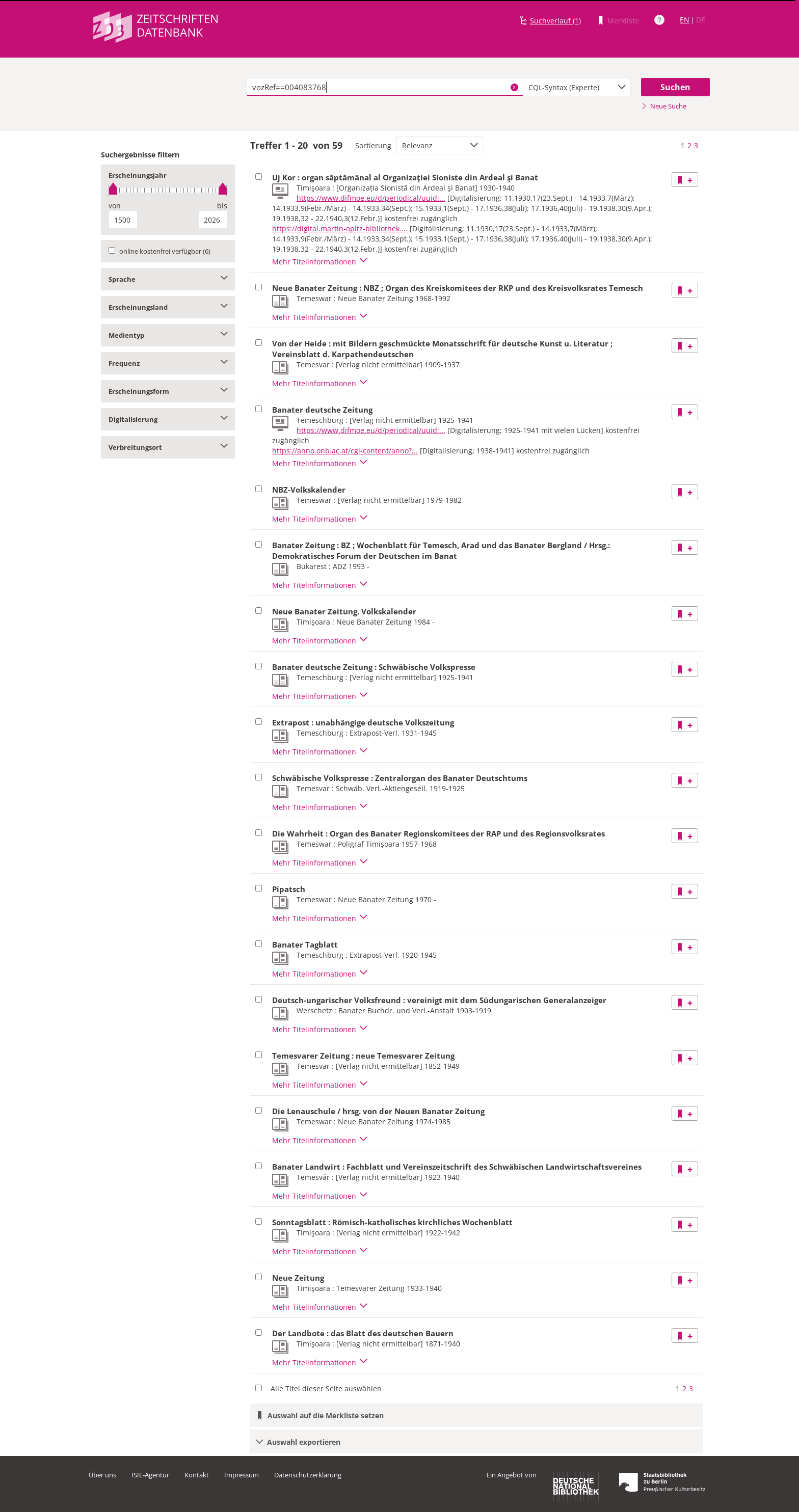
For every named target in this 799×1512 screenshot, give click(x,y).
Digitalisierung (168, 419)
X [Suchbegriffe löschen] (514, 87)
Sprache (168, 279)
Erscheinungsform (168, 391)
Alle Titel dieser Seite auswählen (326, 1388)
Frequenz (168, 363)
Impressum (241, 1474)
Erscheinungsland (168, 307)
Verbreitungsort (168, 447)
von (115, 205)
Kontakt (196, 1474)
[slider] (168, 190)
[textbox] (385, 87)
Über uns (102, 1474)
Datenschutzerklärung (307, 1474)
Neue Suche (663, 106)
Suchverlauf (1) (555, 20)
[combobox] (577, 87)
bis (222, 205)
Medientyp (168, 335)
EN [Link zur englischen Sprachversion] (684, 19)
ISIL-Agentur (150, 1474)
